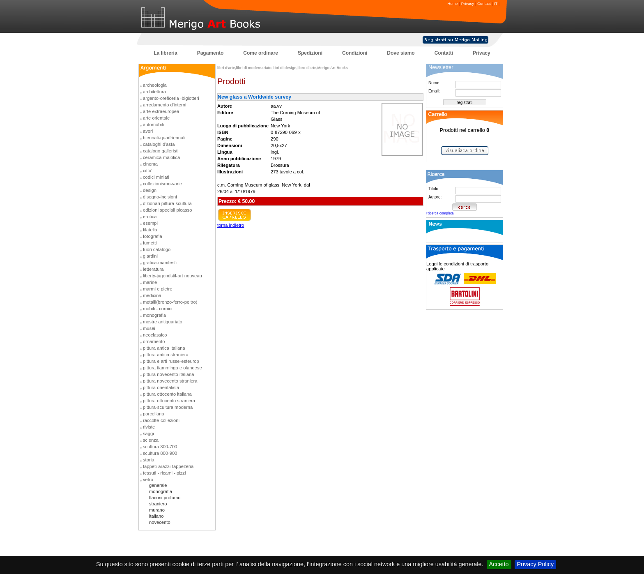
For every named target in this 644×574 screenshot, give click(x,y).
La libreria (165, 53)
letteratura (153, 269)
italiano (156, 516)
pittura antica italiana (164, 348)
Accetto (499, 564)
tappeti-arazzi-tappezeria (168, 466)
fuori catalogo (156, 249)
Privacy (467, 3)
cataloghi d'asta (159, 144)
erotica (150, 216)
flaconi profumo (165, 497)
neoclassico (155, 334)
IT (495, 3)
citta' (147, 170)
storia (148, 459)
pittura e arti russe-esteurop (171, 361)
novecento (159, 522)
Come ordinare (260, 53)
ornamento (154, 341)
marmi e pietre (157, 288)
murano (157, 509)
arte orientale (156, 117)
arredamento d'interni (164, 104)
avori (148, 131)
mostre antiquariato (162, 321)
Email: (434, 91)
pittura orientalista (161, 387)
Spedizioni (310, 53)
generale (158, 485)
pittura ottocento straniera (169, 400)
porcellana (153, 413)
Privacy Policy (535, 564)
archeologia (155, 85)
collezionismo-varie (162, 183)
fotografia (152, 236)
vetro (148, 479)
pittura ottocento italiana (167, 394)
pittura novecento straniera (170, 380)
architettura (154, 91)
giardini (150, 256)
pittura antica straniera (166, 354)
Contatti (444, 53)
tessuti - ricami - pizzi (164, 472)
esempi (150, 223)
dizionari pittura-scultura (167, 203)
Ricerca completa (440, 213)
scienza (151, 440)
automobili (153, 124)
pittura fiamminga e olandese (172, 367)
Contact (484, 3)
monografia (154, 315)
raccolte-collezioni (161, 420)
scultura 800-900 (160, 453)
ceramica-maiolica (161, 157)
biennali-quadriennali (164, 137)
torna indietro (230, 225)
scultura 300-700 (160, 446)
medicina (152, 295)
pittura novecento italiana (168, 374)
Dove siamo (400, 53)
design (149, 190)
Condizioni (354, 53)
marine (150, 282)
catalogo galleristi (160, 150)
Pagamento (210, 53)
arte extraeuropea (161, 111)
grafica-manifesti (160, 262)
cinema (150, 163)
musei (149, 328)
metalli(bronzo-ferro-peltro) (170, 302)
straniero (158, 503)
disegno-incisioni (160, 196)
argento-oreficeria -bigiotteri (171, 98)
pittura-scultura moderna (168, 407)
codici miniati (156, 177)
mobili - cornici (157, 308)
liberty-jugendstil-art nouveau (172, 275)
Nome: (434, 83)
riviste (149, 426)
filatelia (150, 229)
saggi (148, 433)
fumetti (150, 242)
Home (452, 3)
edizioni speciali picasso (167, 209)
